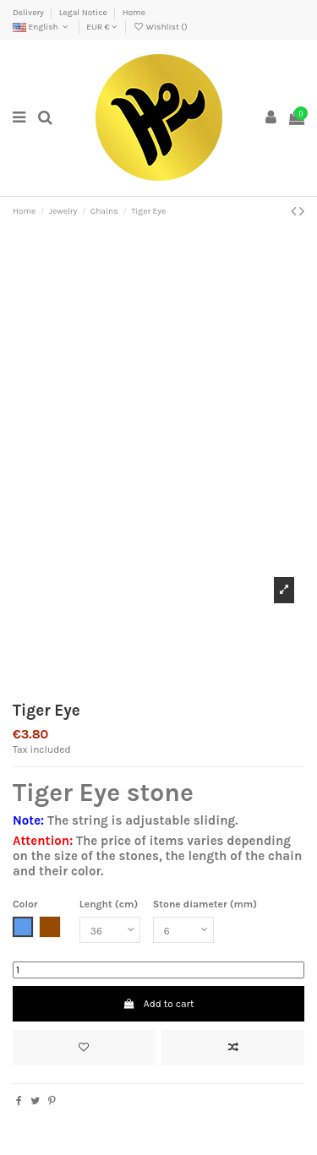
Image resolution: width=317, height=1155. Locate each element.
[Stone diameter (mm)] (183, 930)
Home (134, 13)
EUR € (102, 27)
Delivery (29, 13)
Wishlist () (160, 27)
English (42, 27)
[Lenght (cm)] (109, 930)
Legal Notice (84, 13)
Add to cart (158, 1004)
